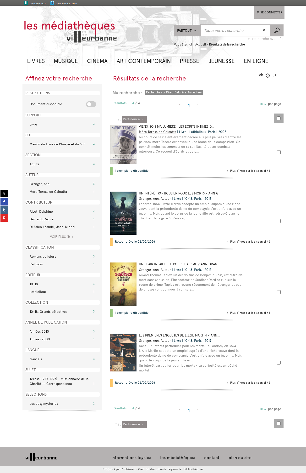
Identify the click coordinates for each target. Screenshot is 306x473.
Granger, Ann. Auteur (155, 199)
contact (211, 457)
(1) (62, 237)
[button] (36, 60)
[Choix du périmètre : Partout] (187, 30)
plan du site (240, 457)
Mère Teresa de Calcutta (157, 132)
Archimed (128, 469)
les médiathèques (177, 457)
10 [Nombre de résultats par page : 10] (262, 104)
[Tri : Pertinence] (134, 119)
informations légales (131, 457)
